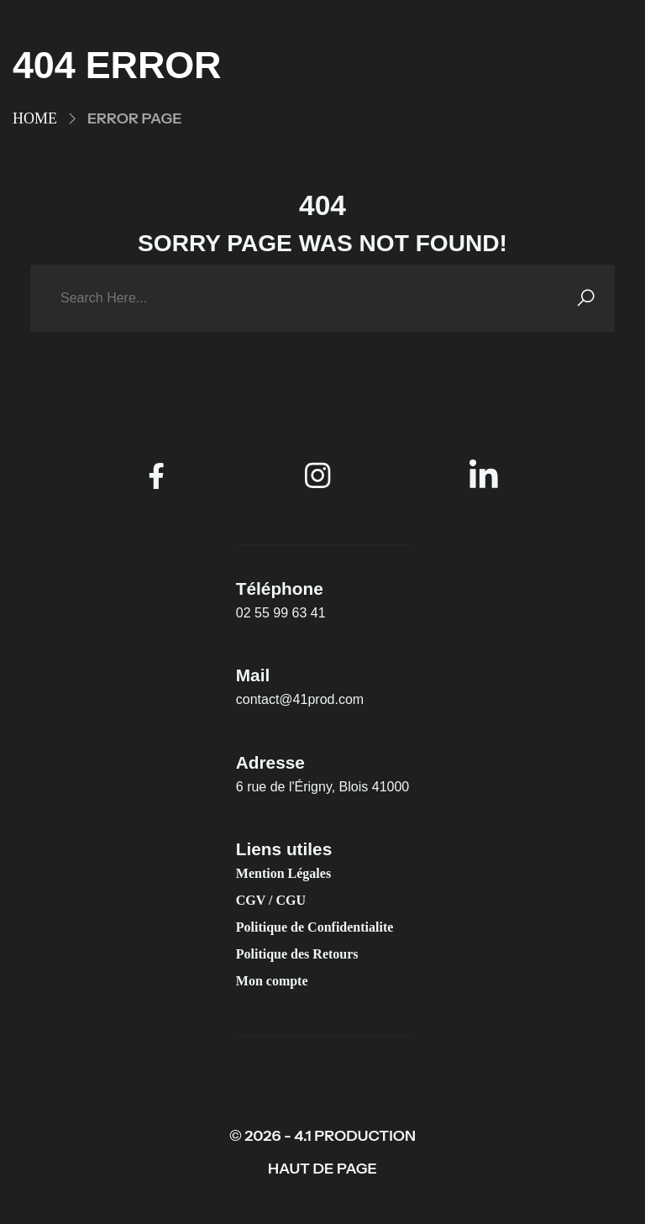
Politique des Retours (297, 954)
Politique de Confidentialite (315, 927)
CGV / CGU (271, 900)
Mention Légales (283, 873)
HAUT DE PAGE (322, 1168)
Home (35, 118)
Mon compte (272, 981)
